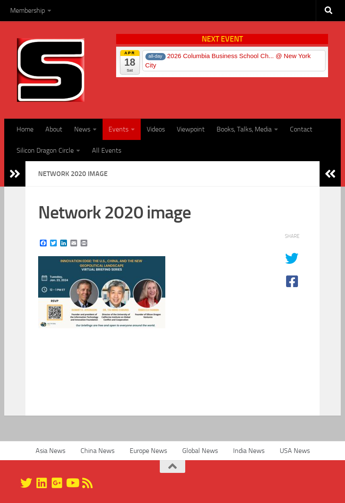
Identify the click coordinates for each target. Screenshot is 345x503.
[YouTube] (72, 483)
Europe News (148, 451)
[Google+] (57, 483)
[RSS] (87, 483)
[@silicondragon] (26, 483)
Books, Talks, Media (244, 129)
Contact (301, 129)
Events (118, 129)
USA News (295, 451)
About (53, 129)
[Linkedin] (41, 483)
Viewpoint (191, 129)
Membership (27, 10)
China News (97, 451)
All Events (106, 150)
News (82, 129)
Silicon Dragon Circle (45, 150)
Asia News (50, 451)
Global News (200, 451)
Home (25, 129)
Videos (156, 129)
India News (248, 451)
